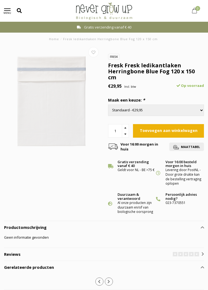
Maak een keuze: (126, 100)
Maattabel (186, 147)
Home (54, 39)
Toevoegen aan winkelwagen (168, 130)
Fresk (114, 57)
